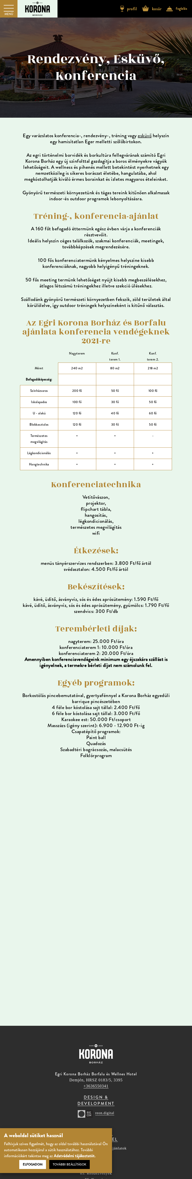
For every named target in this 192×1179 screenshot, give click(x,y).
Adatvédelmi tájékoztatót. (75, 1156)
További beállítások (69, 1164)
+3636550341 (96, 1086)
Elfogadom (32, 1164)
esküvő (145, 135)
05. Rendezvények (96, 1173)
